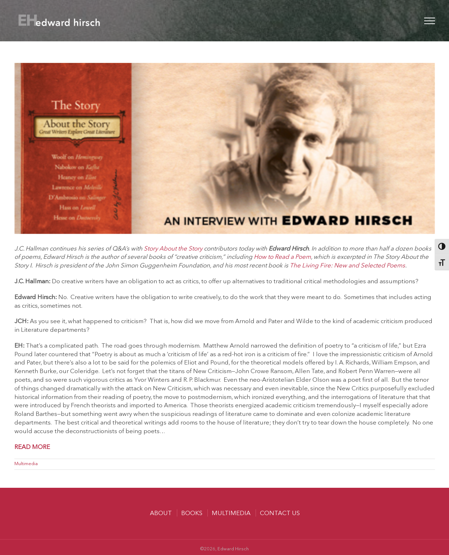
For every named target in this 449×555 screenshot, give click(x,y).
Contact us (280, 513)
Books (191, 513)
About (161, 513)
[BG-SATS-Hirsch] (224, 148)
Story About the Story (173, 249)
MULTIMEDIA (231, 513)
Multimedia (26, 464)
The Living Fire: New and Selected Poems (347, 266)
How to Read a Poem (282, 257)
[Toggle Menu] (429, 21)
